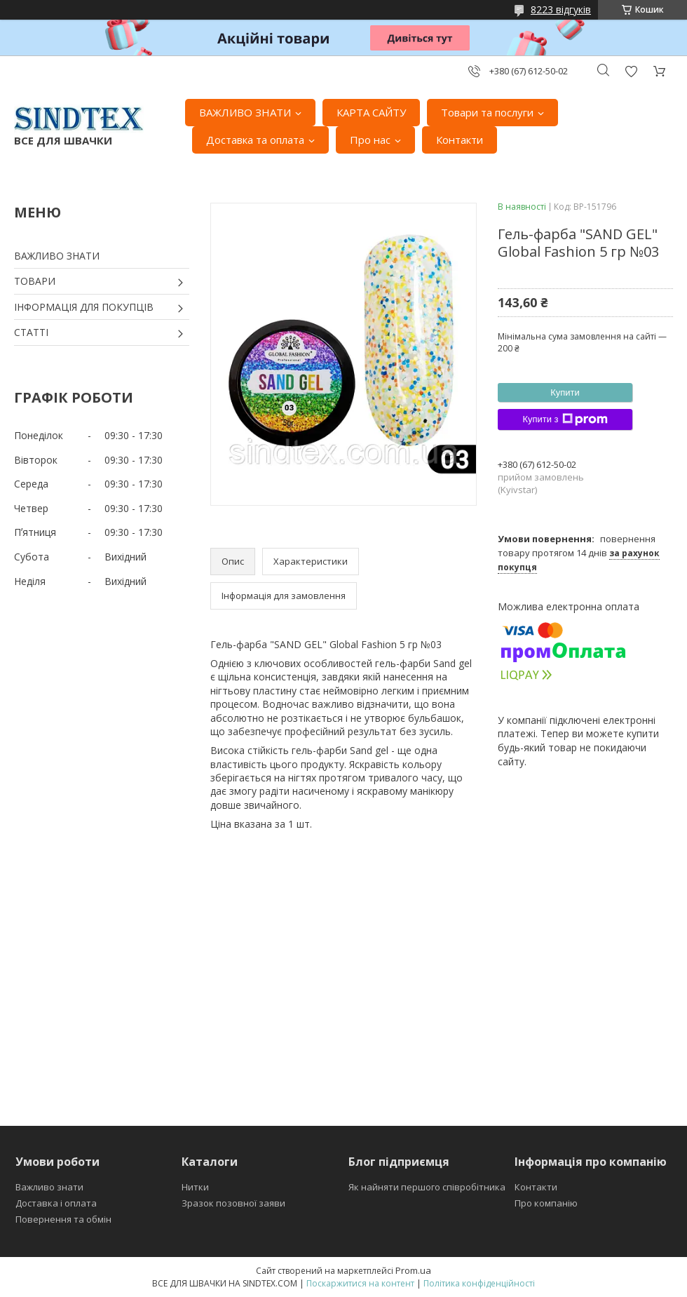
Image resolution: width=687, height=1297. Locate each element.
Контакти (459, 140)
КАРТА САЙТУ (371, 112)
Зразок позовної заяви (233, 1203)
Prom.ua (413, 1270)
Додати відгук (631, 71)
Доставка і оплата (56, 1203)
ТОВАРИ (34, 281)
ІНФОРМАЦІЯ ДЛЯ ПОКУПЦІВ (84, 307)
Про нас (370, 140)
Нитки (195, 1187)
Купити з (564, 419)
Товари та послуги (487, 112)
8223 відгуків (561, 9)
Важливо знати (49, 1187)
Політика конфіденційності (479, 1283)
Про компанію (546, 1203)
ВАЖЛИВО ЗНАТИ (245, 112)
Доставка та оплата (255, 140)
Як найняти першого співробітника (426, 1187)
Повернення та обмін (63, 1219)
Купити (565, 392)
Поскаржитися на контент (360, 1283)
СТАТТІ (31, 332)
